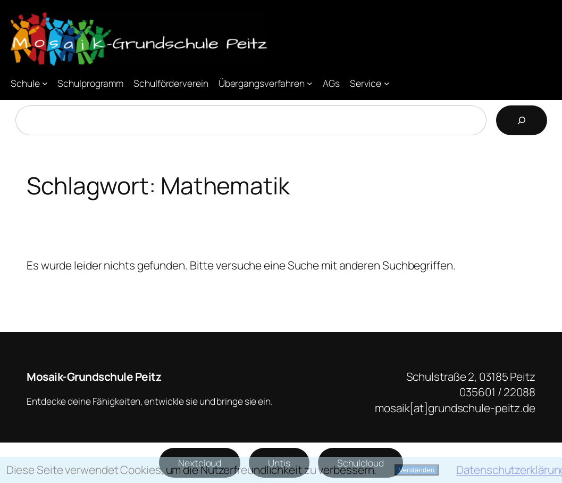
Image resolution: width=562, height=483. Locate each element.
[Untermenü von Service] (386, 83)
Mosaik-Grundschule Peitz (94, 376)
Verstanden (416, 470)
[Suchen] (521, 120)
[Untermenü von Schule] (44, 83)
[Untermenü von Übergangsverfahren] (309, 83)
